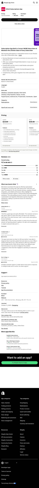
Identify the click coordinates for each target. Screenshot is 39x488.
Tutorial (3, 287)
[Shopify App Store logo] (7, 2)
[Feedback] (36, 184)
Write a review (6, 178)
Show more (4, 202)
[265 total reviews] (37, 165)
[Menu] (37, 2)
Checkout (4, 92)
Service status (24, 455)
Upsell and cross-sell (7, 107)
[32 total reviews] (37, 167)
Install (19, 19)
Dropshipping (24, 403)
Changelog (15, 305)
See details (4, 328)
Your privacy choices (7, 483)
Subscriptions (5, 102)
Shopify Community (6, 440)
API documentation (6, 437)
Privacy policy (5, 283)
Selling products (6, 408)
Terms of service (6, 471)
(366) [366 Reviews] (16, 15)
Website (3, 298)
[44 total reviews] (37, 174)
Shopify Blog (4, 446)
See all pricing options (14, 151)
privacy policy (24, 312)
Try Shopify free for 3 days (19, 362)
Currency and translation (27, 423)
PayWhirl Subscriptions (12, 335)
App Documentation (7, 290)
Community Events (6, 443)
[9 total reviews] (37, 172)
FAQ (2, 285)
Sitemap (3, 479)
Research (4, 449)
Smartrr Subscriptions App (13, 346)
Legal (21, 452)
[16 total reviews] (37, 170)
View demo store (19, 23)
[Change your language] (10, 463)
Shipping (22, 420)
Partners (22, 446)
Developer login (5, 467)
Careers (22, 437)
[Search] (34, 2)
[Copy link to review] (9, 206)
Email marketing (24, 414)
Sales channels (5, 403)
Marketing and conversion (8, 417)
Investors (22, 440)
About (21, 434)
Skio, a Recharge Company (13, 341)
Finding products (6, 406)
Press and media (24, 443)
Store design (5, 414)
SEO (21, 417)
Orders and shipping (7, 411)
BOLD (22, 15)
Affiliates (22, 449)
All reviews (15, 178)
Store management (6, 420)
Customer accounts (13, 92)
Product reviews (24, 408)
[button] (19, 337)
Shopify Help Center (7, 434)
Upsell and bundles (25, 411)
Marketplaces (24, 406)
